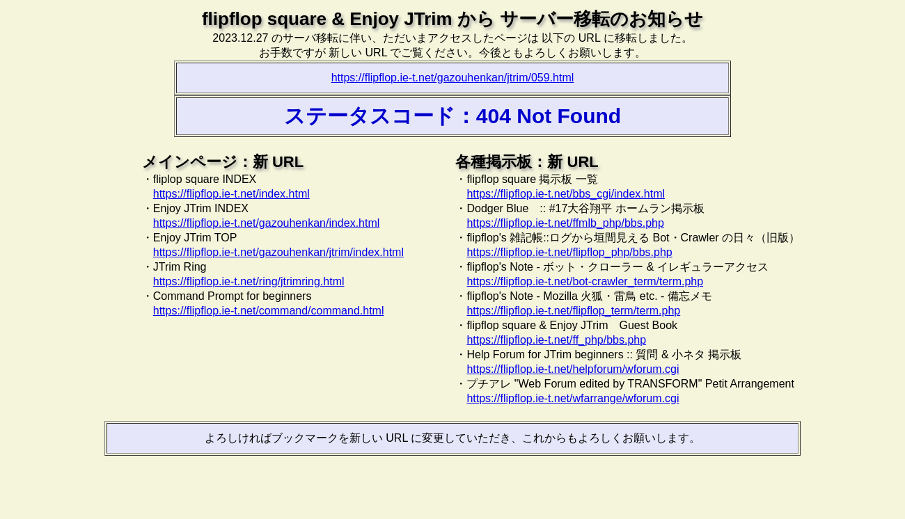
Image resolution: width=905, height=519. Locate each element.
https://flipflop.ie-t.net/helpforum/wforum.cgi (572, 369)
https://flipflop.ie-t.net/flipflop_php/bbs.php (569, 252)
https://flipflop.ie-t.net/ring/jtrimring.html (249, 281)
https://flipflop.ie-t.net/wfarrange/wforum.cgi (572, 398)
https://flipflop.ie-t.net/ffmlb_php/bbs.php (564, 223)
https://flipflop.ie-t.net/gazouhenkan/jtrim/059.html (452, 77)
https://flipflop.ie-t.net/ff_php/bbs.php (556, 340)
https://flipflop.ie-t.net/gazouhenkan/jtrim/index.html (278, 252)
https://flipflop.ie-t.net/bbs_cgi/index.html (565, 194)
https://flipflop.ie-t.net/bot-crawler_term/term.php (584, 281)
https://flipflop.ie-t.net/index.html (231, 194)
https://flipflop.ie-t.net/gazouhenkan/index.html (266, 223)
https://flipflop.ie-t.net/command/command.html (268, 311)
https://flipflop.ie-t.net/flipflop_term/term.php (573, 311)
